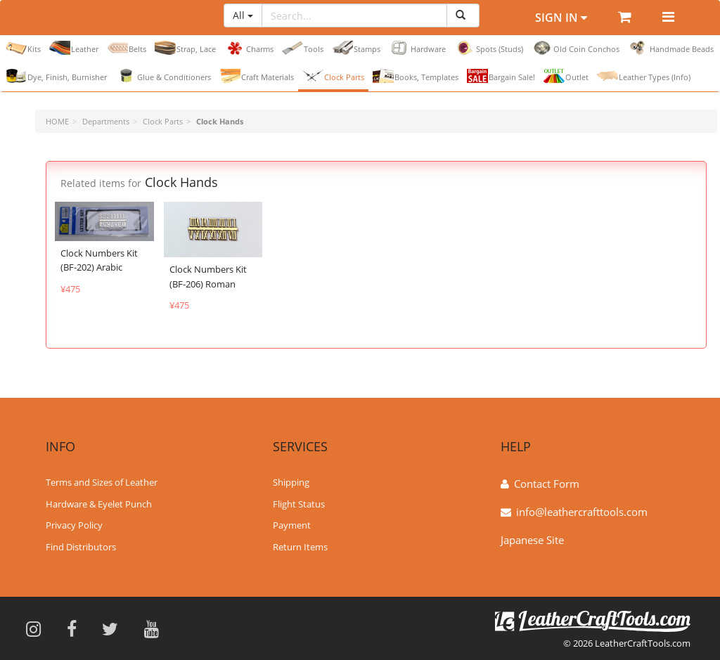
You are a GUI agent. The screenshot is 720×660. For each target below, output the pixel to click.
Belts (126, 48)
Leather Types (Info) (643, 76)
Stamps (356, 48)
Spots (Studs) (488, 48)
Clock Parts (333, 76)
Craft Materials (256, 76)
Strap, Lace (185, 48)
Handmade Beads (671, 48)
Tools (302, 48)
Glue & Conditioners (163, 76)
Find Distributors (81, 546)
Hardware (417, 48)
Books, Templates (415, 76)
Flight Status (299, 502)
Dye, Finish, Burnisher (56, 76)
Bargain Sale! (501, 76)
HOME (57, 121)
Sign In (561, 17)
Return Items (300, 546)
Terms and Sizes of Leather (102, 480)
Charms (249, 48)
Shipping (291, 480)
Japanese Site (532, 538)
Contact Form (546, 482)
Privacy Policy (74, 524)
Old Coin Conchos (575, 48)
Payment (292, 524)
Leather (73, 48)
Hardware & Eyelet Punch (99, 502)
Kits (23, 48)
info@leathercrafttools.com (582, 510)
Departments (105, 121)
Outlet (566, 76)
